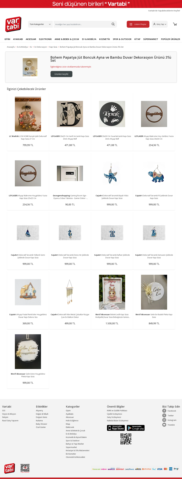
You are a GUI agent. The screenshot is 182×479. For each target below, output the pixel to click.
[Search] (85, 24)
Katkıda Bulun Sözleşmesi (117, 420)
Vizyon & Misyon (9, 414)
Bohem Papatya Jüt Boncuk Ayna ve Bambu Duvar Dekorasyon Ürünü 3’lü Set (91, 47)
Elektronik (70, 427)
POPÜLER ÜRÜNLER (170, 39)
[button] (160, 24)
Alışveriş (39, 410)
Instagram (169, 420)
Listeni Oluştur (138, 24)
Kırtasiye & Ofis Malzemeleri (77, 450)
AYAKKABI (18, 39)
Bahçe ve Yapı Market (75, 444)
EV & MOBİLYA (89, 39)
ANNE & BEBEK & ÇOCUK (67, 39)
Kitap (68, 424)
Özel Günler (41, 427)
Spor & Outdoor (73, 440)
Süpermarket (71, 447)
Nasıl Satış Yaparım (10, 420)
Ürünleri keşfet (61, 74)
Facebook (169, 411)
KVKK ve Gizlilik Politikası (117, 410)
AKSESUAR (31, 39)
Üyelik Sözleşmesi (114, 414)
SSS (3, 410)
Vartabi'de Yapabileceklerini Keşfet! (164, 10)
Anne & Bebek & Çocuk (75, 430)
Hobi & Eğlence (72, 420)
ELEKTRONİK (45, 39)
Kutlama (39, 420)
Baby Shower (41, 424)
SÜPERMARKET (150, 39)
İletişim (5, 417)
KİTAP (137, 39)
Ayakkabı (69, 414)
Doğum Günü (41, 417)
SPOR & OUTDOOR (122, 39)
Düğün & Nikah (42, 414)
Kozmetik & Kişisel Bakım (76, 437)
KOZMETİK (104, 39)
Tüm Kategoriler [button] (37, 24)
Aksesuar (70, 417)
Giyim (68, 410)
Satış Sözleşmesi (114, 417)
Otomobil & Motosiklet (75, 457)
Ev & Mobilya (22, 47)
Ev (31, 47)
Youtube (168, 425)
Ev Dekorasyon (40, 47)
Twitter (168, 415)
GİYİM (7, 39)
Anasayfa (11, 47)
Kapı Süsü (53, 47)
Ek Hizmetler (71, 454)
